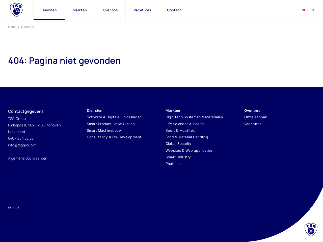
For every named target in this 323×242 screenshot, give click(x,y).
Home (12, 27)
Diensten (49, 10)
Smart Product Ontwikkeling (111, 124)
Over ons (110, 10)
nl (304, 10)
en (312, 10)
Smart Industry (178, 157)
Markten (80, 10)
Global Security (179, 143)
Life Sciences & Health (185, 124)
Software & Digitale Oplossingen (114, 117)
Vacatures (142, 10)
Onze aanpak (255, 117)
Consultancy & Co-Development (114, 137)
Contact (174, 10)
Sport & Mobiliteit (180, 130)
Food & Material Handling (187, 137)
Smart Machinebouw (104, 130)
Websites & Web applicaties (189, 150)
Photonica (174, 163)
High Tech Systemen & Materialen (194, 117)
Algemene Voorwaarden (27, 158)
